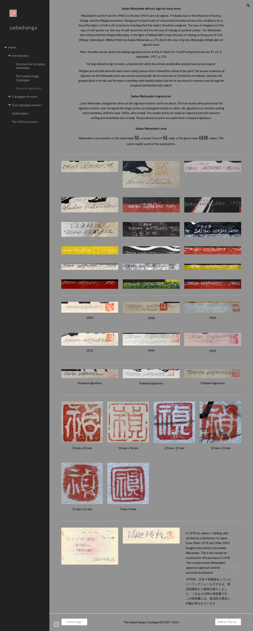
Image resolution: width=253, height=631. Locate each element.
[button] (248, 5)
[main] (151, 76)
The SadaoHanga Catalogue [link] (27, 78)
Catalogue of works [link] (25, 96)
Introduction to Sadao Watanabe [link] (30, 66)
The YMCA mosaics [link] (25, 122)
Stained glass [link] (20, 113)
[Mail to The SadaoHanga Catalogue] (228, 621)
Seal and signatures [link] (28, 88)
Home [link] (12, 47)
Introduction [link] (20, 55)
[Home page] (74, 621)
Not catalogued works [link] (27, 105)
